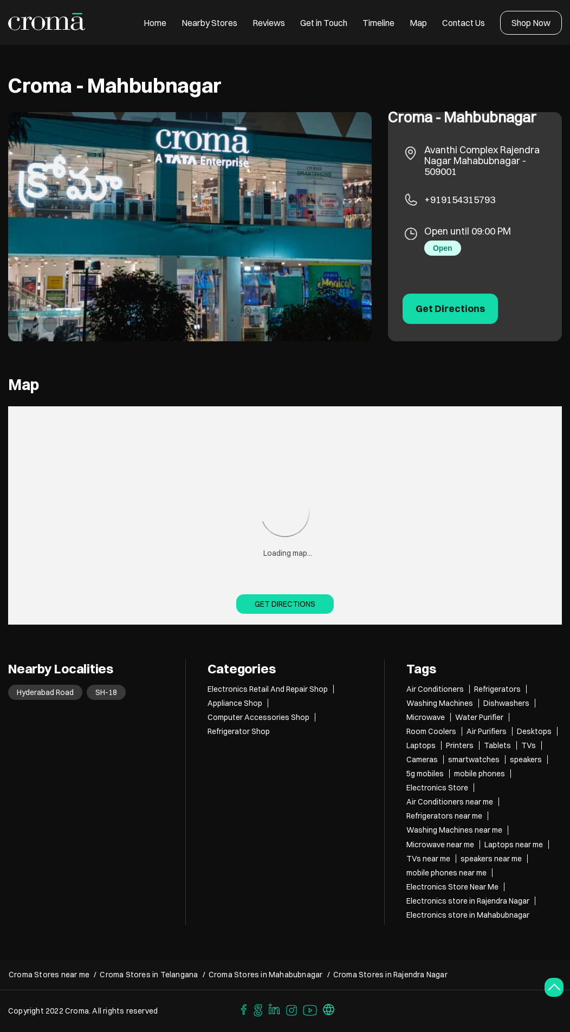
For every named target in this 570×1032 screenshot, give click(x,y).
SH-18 (106, 692)
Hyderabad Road (45, 692)
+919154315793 (459, 199)
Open (442, 248)
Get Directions (285, 604)
